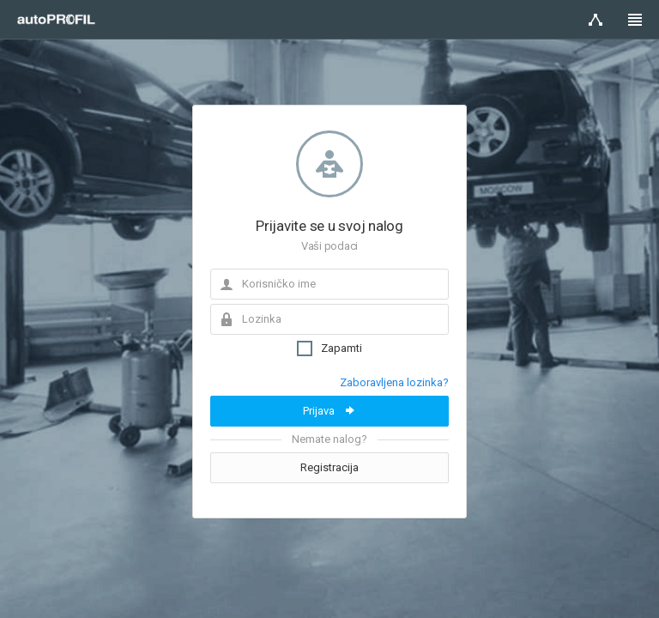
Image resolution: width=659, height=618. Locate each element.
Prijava (330, 410)
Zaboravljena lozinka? (394, 382)
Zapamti (329, 348)
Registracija (329, 467)
